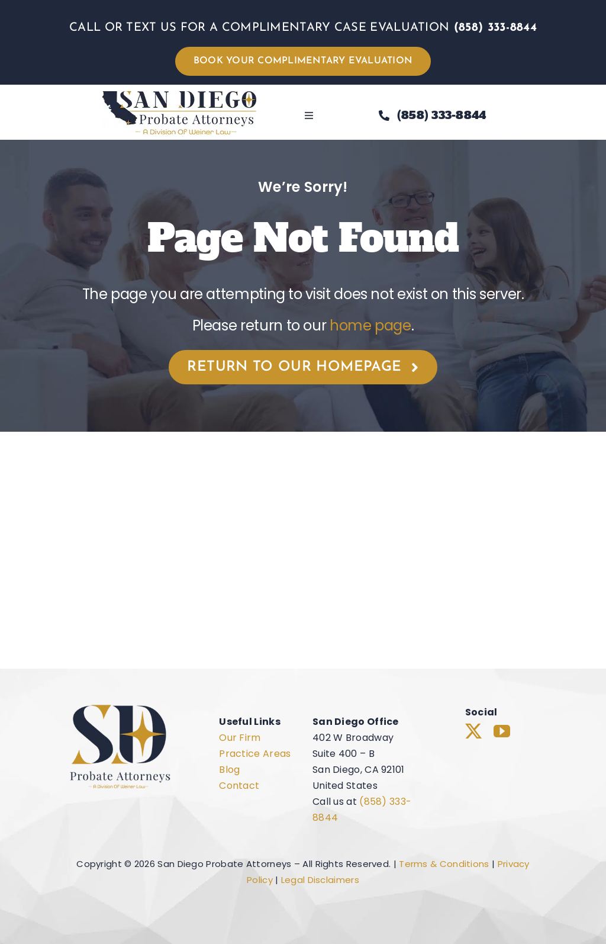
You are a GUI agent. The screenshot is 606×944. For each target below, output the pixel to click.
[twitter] (473, 731)
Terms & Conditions (444, 864)
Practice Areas (255, 753)
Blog (229, 769)
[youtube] (502, 731)
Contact (239, 785)
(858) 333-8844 (495, 28)
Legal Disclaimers (320, 880)
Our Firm (239, 737)
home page (370, 325)
